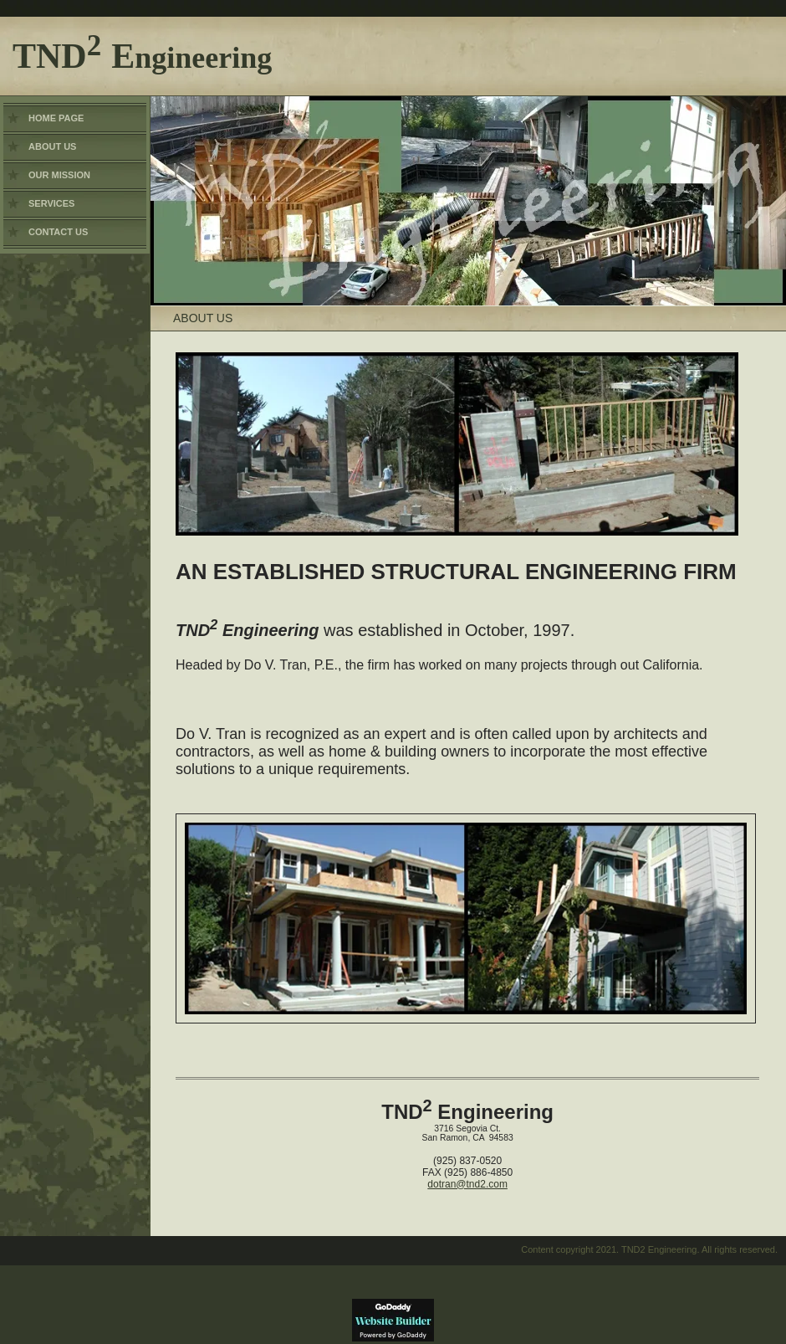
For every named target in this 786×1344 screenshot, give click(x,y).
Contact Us (58, 232)
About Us (52, 146)
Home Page (56, 118)
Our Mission (59, 175)
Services (51, 203)
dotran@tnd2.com (467, 1184)
